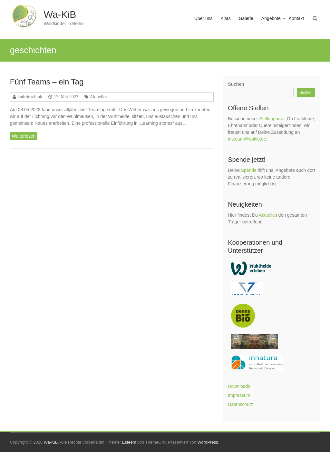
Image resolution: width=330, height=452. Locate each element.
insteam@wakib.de (247, 139)
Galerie (246, 18)
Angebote (271, 18)
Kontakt (296, 18)
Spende (249, 170)
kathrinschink (30, 96)
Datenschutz (240, 404)
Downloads (239, 386)
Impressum (239, 395)
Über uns (203, 18)
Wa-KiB (60, 14)
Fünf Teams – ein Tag (47, 81)
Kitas (226, 18)
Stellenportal (271, 118)
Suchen (236, 84)
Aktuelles (98, 96)
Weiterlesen (24, 136)
